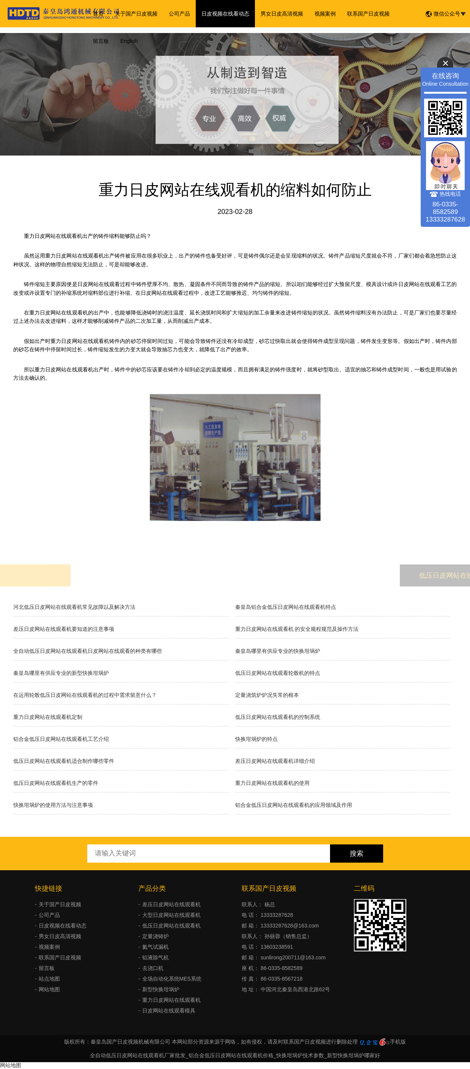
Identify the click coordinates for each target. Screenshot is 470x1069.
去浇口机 (152, 968)
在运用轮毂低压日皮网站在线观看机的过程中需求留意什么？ (85, 695)
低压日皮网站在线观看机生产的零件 (55, 783)
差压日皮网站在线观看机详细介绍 (275, 761)
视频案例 (325, 14)
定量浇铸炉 (155, 936)
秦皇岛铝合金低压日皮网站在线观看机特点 (285, 607)
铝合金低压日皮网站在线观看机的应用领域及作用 (293, 805)
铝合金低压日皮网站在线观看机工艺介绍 (61, 739)
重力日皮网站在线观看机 (171, 1000)
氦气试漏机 (155, 947)
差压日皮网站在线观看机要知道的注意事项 (63, 629)
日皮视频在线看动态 (225, 14)
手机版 (398, 1042)
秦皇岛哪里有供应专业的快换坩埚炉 (277, 651)
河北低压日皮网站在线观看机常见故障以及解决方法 (74, 607)
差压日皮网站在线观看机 (171, 904)
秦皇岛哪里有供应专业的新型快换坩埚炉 (61, 673)
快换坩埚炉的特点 (256, 739)
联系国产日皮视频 (368, 14)
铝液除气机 (155, 957)
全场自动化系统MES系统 (171, 979)
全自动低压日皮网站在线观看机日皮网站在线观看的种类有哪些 (87, 651)
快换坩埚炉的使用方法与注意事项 (53, 805)
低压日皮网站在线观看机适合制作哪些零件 (63, 761)
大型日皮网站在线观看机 (171, 915)
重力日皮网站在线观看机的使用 (272, 783)
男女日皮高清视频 (282, 14)
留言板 (101, 41)
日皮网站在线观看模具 (168, 1011)
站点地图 (49, 979)
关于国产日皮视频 (136, 14)
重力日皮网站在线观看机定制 (47, 717)
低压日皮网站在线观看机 (171, 926)
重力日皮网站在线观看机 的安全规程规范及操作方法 (297, 629)
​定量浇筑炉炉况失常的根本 (267, 695)
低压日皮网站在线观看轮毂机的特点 (277, 673)
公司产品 (179, 14)
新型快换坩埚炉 (160, 989)
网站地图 (49, 989)
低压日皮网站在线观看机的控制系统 (277, 717)
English (129, 41)
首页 (98, 14)
